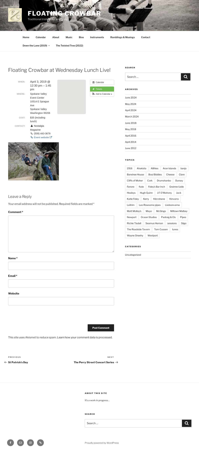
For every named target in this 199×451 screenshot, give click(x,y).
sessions (172, 223)
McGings (161, 211)
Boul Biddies (155, 174)
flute (141, 186)
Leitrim (131, 204)
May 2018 (130, 129)
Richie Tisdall (134, 223)
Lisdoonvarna (172, 204)
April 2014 (130, 141)
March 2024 (132, 116)
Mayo (149, 211)
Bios (81, 37)
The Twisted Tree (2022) (69, 45)
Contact (145, 37)
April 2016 (130, 135)
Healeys (131, 192)
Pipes (183, 217)
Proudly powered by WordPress (102, 442)
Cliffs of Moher (135, 180)
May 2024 (130, 103)
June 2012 (130, 148)
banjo (183, 168)
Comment (15, 212)
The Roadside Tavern (138, 229)
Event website (41, 137)
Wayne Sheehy (135, 235)
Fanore (130, 186)
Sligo (183, 223)
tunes (175, 229)
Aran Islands (169, 168)
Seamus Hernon (154, 223)
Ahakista (141, 168)
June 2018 (130, 122)
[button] (102, 94)
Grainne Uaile (176, 186)
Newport (131, 217)
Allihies (154, 168)
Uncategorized (133, 254)
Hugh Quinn (146, 192)
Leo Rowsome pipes (150, 204)
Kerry (146, 198)
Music (69, 37)
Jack (178, 192)
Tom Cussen (161, 229)
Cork (149, 180)
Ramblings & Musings (122, 37)
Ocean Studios (149, 217)
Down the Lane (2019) (36, 45)
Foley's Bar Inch (156, 186)
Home (26, 37)
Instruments (97, 37)
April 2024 (130, 110)
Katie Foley (133, 198)
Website (13, 293)
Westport (153, 235)
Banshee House (135, 174)
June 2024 (131, 97)
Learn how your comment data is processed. (84, 337)
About (55, 37)
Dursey (179, 180)
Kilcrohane (159, 198)
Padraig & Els (168, 217)
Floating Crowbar (64, 13)
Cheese (170, 174)
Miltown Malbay (178, 211)
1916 (129, 168)
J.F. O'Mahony (164, 192)
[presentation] (34, 316)
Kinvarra (174, 198)
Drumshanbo (164, 180)
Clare (182, 174)
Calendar (41, 37)
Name (13, 258)
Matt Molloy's (134, 211)
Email (12, 276)
